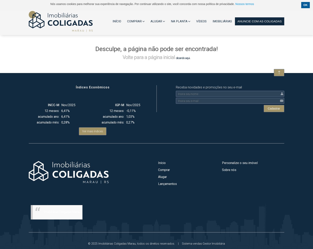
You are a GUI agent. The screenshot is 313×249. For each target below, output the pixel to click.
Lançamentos (167, 184)
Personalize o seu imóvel (240, 163)
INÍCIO (117, 21)
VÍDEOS (201, 21)
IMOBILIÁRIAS (222, 21)
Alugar (162, 177)
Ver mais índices (92, 131)
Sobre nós (229, 170)
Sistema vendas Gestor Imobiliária (203, 243)
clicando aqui (183, 58)
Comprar (164, 170)
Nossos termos (244, 4)
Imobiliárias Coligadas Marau (62, 211)
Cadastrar (274, 108)
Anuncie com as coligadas (259, 21)
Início (162, 163)
